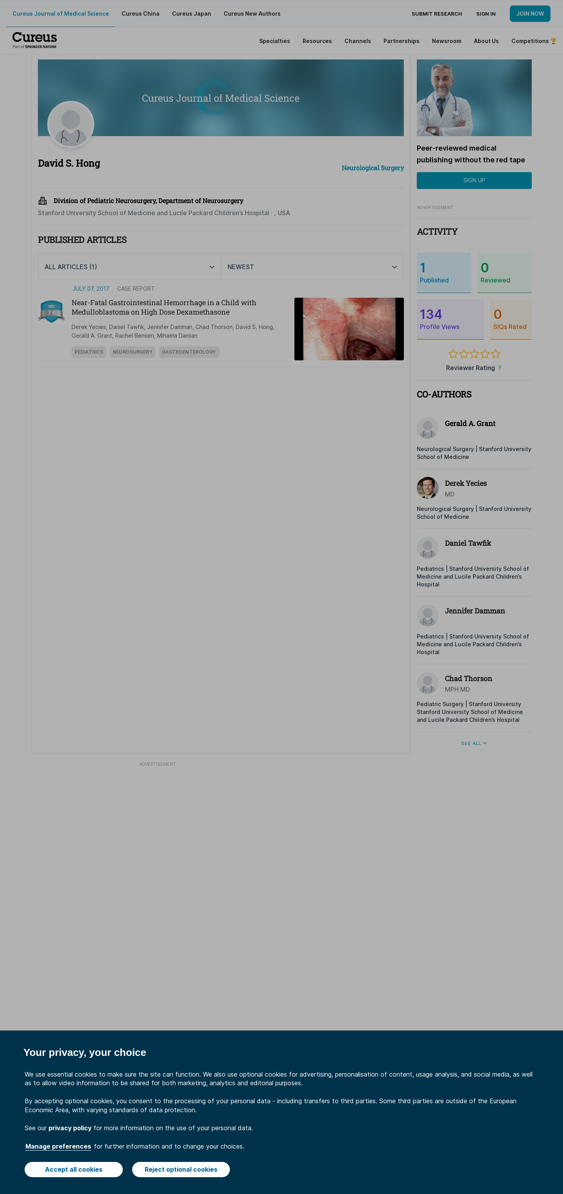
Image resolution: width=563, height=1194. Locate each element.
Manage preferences (58, 1146)
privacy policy (69, 1128)
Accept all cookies (73, 1169)
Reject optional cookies (181, 1169)
